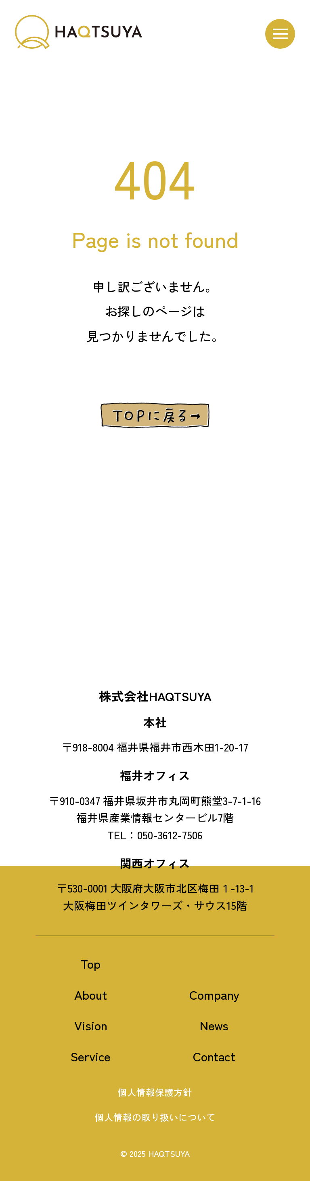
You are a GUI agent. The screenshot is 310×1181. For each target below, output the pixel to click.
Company (214, 994)
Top (91, 963)
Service (91, 1056)
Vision (90, 1025)
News (214, 1025)
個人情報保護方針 (155, 1092)
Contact (214, 1056)
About (90, 994)
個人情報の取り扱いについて (155, 1116)
